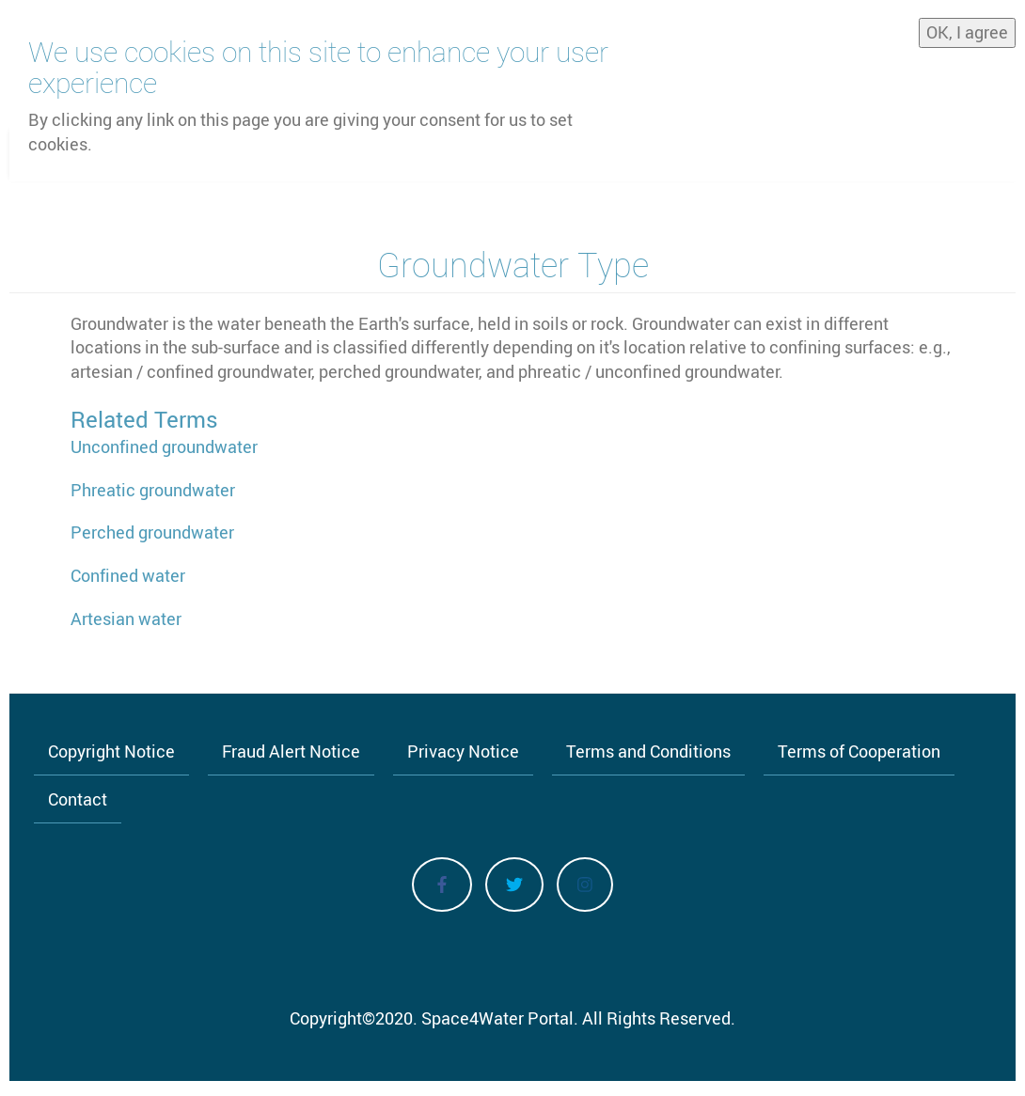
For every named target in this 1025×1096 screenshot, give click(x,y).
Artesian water (126, 618)
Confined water (128, 575)
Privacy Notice (463, 751)
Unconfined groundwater (164, 446)
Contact (77, 799)
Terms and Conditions (648, 751)
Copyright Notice (111, 751)
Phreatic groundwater (153, 489)
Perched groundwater (152, 532)
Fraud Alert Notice (291, 751)
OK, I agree (967, 27)
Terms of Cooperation (859, 751)
